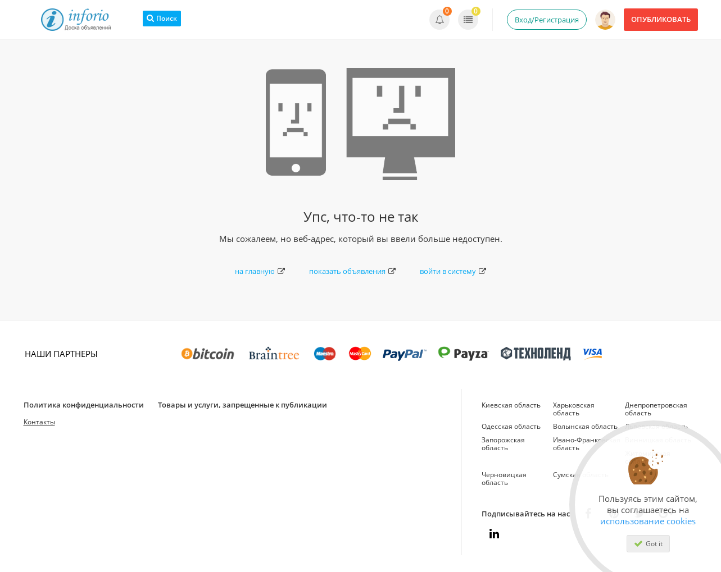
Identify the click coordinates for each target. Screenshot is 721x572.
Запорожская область (503, 443)
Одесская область (511, 426)
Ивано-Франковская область (586, 443)
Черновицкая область (504, 478)
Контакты (39, 422)
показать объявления (352, 271)
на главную (260, 271)
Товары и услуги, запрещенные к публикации (242, 404)
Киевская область (511, 405)
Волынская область (585, 426)
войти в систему (453, 271)
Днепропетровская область (656, 409)
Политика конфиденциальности (84, 404)
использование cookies (648, 521)
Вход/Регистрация (547, 20)
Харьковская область (574, 409)
